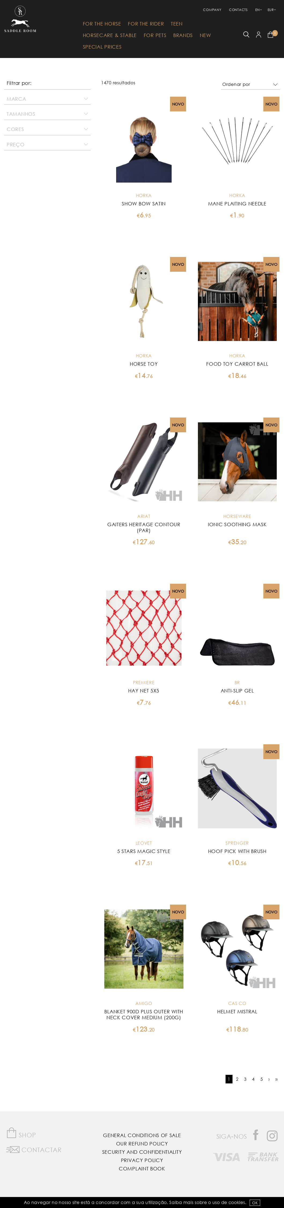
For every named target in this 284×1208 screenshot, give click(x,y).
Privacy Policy (142, 1160)
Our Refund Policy (142, 1144)
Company (212, 10)
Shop (21, 1132)
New (205, 35)
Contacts (238, 10)
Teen (177, 24)
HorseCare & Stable (110, 35)
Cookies (236, 1202)
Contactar (34, 1149)
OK (255, 1202)
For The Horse (102, 24)
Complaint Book (142, 1168)
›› (276, 1079)
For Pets (155, 35)
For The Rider (146, 24)
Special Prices (102, 47)
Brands (183, 35)
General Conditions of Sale (142, 1135)
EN (257, 10)
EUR (271, 10)
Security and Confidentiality (142, 1152)
